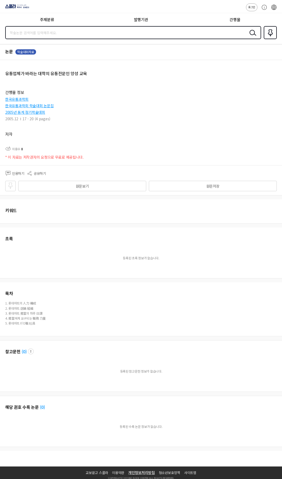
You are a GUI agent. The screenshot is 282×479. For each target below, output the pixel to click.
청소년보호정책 (169, 472)
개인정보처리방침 (141, 472)
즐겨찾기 (269, 38)
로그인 (251, 7)
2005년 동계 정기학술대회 (25, 112)
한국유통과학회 (16, 99)
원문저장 (213, 186)
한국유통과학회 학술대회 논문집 (29, 105)
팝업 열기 (31, 351)
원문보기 (82, 186)
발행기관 (141, 19)
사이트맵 (190, 472)
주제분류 (47, 19)
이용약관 (118, 472)
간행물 (235, 19)
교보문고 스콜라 (97, 472)
